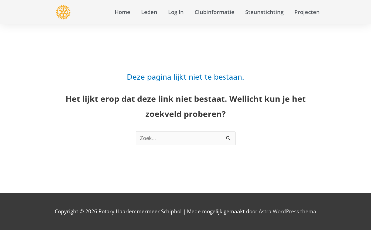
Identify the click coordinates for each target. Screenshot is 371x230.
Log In (176, 12)
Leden (149, 12)
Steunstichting (264, 12)
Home (122, 12)
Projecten (307, 12)
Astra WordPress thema (287, 211)
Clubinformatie (214, 12)
